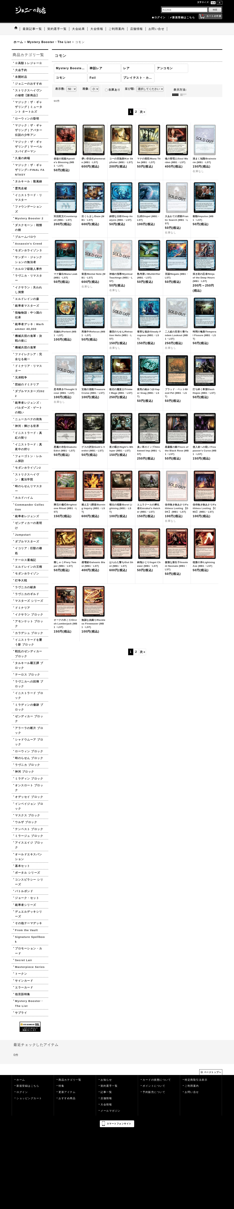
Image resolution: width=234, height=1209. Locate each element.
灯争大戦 (21, 580)
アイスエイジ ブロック (29, 845)
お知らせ (106, 1079)
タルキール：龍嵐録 (28, 181)
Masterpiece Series (30, 966)
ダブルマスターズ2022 (30, 393)
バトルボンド (24, 891)
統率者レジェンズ (27, 516)
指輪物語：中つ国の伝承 (28, 315)
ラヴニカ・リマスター (28, 278)
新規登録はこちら (183, 17)
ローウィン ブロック (29, 751)
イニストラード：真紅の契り (28, 435)
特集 (61, 1086)
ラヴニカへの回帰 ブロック (29, 684)
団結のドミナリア (27, 384)
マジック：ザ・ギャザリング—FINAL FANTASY (30, 169)
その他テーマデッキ (28, 923)
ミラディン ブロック (29, 778)
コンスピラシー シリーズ (29, 882)
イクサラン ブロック (29, 614)
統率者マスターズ (27, 305)
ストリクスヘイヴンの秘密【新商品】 (28, 93)
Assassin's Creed (28, 243)
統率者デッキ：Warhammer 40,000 (29, 326)
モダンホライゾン (27, 573)
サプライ (21, 1012)
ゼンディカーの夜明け (28, 525)
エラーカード (24, 987)
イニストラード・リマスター (28, 197)
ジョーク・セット (27, 897)
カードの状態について (157, 1079)
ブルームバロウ (25, 236)
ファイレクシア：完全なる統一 (28, 356)
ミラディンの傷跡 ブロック (29, 707)
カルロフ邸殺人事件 (28, 268)
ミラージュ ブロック (29, 835)
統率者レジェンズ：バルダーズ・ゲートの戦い (28, 407)
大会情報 (106, 1104)
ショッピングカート (29, 1098)
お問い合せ (192, 1092)
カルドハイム (24, 497)
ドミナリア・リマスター (28, 368)
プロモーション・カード (28, 951)
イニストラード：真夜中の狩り (28, 447)
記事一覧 (106, 1092)
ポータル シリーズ (27, 872)
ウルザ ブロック (26, 822)
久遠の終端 (22, 158)
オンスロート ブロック (29, 788)
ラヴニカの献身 (25, 587)
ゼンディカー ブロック (29, 719)
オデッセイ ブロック (29, 796)
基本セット (22, 865)
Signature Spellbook (30, 939)
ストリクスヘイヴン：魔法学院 (27, 477)
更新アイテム (67, 1092)
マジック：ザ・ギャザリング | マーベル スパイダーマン (28, 146)
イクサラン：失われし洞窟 (28, 290)
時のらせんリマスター (28, 488)
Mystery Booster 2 (29, 218)
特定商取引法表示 (196, 1079)
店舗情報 (106, 1098)
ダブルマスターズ (27, 541)
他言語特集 (22, 994)
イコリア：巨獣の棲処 (28, 551)
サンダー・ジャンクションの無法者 (28, 259)
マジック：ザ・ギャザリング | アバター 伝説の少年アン (28, 130)
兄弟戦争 (21, 377)
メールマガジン (110, 1110)
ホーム (20, 1079)
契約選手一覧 (109, 1086)
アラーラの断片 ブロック (29, 730)
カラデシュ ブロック (29, 633)
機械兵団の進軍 (25, 347)
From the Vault (26, 930)
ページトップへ (212, 1072)
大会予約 (21, 70)
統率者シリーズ (25, 904)
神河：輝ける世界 (27, 425)
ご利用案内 (192, 1086)
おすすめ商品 (67, 1098)
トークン (21, 973)
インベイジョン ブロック (29, 806)
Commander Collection (29, 507)
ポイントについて (154, 1086)
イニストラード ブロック (29, 695)
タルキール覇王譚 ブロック (29, 665)
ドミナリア (22, 607)
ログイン (160, 17)
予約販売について (154, 1092)
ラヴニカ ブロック (27, 764)
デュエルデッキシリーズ (28, 914)
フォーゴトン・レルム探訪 (28, 458)
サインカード (24, 980)
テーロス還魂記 (25, 559)
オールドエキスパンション (28, 857)
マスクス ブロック (27, 815)
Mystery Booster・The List (29, 1003)
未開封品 (21, 76)
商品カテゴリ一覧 (69, 1079)
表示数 (60, 88)
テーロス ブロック (27, 674)
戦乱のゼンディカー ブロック (28, 654)
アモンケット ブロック (29, 624)
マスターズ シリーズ (29, 600)
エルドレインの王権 (28, 566)
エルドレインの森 (27, 298)
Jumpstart (23, 534)
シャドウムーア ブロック (29, 742)
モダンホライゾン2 (28, 467)
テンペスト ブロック (29, 829)
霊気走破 (21, 188)
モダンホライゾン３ (28, 250)
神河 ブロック (24, 771)
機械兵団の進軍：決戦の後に (28, 338)
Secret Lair (23, 960)
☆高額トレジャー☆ (28, 63)
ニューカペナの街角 (28, 419)
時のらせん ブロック (29, 758)
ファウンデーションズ (28, 209)
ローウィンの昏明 (27, 118)
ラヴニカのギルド (27, 594)
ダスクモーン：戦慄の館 (28, 227)
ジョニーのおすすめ (28, 83)
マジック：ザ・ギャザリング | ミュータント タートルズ (28, 107)
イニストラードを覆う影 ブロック (28, 642)
